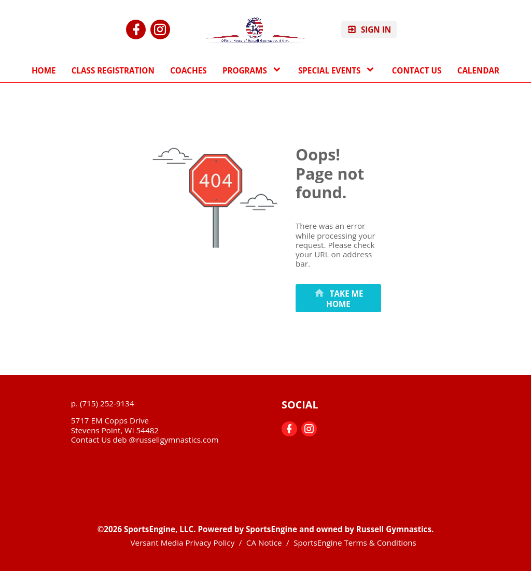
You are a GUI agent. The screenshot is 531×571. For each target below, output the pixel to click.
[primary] (338, 298)
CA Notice (264, 542)
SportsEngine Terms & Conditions (355, 542)
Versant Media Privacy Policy (183, 542)
